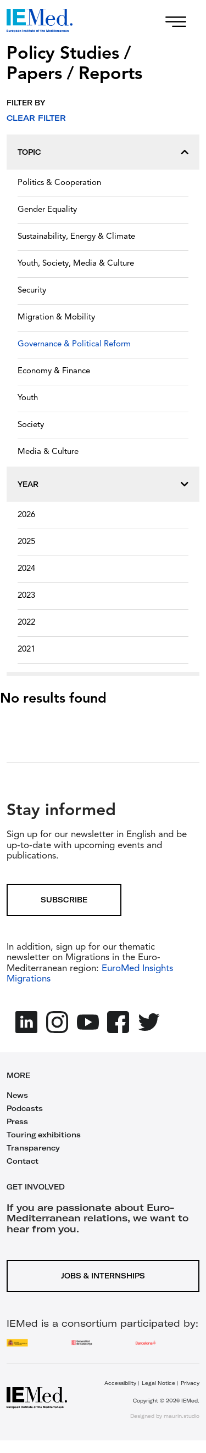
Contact (22, 1161)
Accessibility (120, 1383)
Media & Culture (48, 452)
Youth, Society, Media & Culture (76, 264)
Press (17, 1121)
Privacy (190, 1383)
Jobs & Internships (103, 1275)
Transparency (33, 1147)
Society (31, 425)
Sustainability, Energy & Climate (76, 237)
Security (32, 291)
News (17, 1095)
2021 (26, 650)
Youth (28, 398)
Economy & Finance (54, 371)
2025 (26, 542)
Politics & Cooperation (59, 183)
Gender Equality (47, 210)
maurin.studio (181, 1416)
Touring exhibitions (44, 1134)
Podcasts (25, 1108)
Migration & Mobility (56, 317)
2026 (26, 515)
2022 (26, 623)
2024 (26, 569)
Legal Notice (158, 1383)
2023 (26, 596)
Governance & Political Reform (74, 344)
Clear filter (36, 118)
